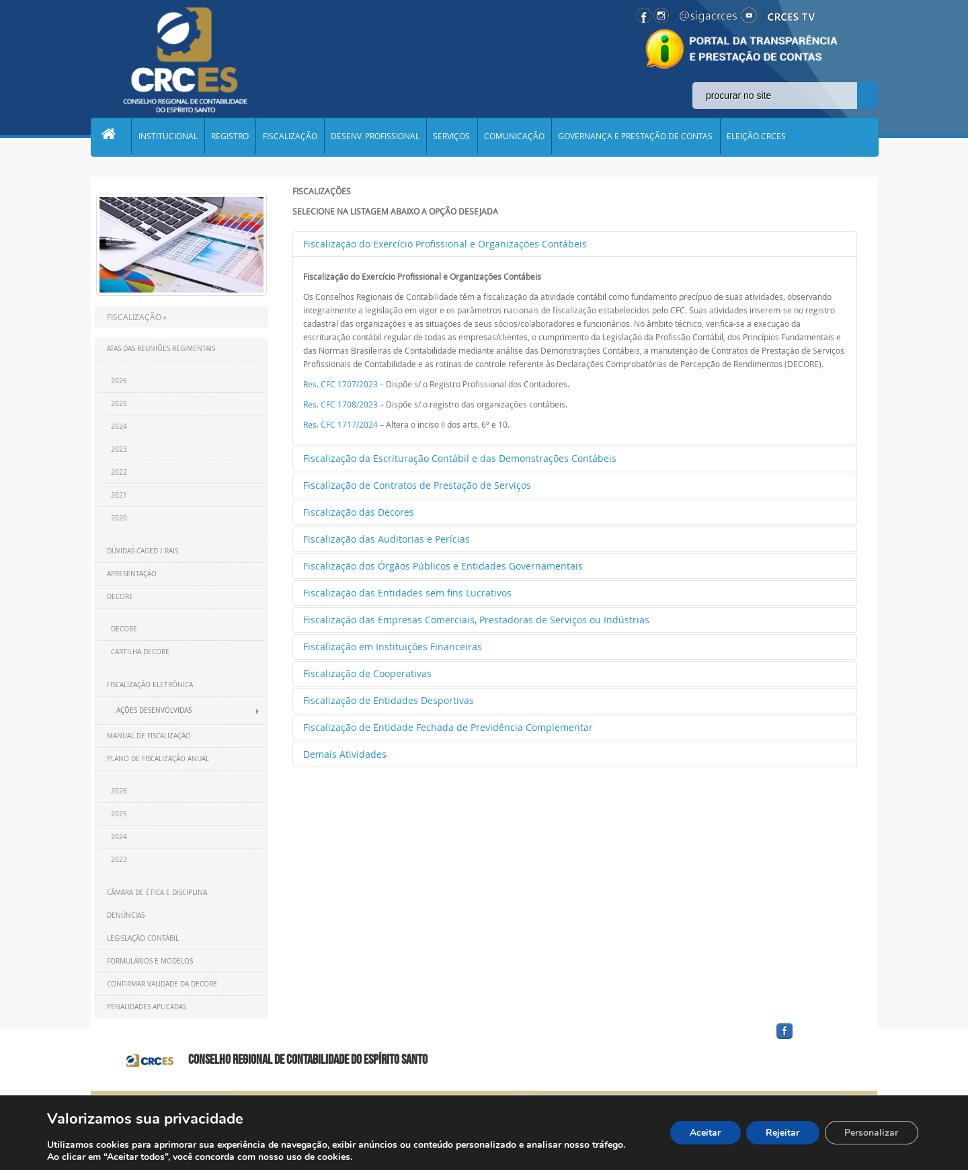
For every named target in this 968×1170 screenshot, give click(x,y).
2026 (119, 381)
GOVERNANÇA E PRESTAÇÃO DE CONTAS (643, 137)
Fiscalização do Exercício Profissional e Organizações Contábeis (445, 243)
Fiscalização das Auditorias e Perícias (386, 539)
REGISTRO (232, 137)
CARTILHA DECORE (140, 652)
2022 (119, 472)
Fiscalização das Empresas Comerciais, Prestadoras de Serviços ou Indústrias (476, 619)
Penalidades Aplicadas (146, 1007)
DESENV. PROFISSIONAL (379, 137)
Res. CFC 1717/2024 (340, 424)
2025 (119, 403)
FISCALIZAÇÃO (293, 137)
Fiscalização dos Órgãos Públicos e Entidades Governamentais (443, 565)
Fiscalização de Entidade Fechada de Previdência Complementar (448, 727)
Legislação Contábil (143, 938)
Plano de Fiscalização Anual (158, 758)
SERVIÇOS (457, 137)
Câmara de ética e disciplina (157, 892)
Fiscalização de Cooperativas (367, 673)
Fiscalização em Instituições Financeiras (392, 646)
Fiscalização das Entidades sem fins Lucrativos (407, 592)
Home (111, 137)
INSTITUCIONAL (169, 137)
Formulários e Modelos (150, 961)
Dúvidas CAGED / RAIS (142, 551)
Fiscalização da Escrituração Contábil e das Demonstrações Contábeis (459, 458)
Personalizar (871, 1132)
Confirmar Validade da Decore (162, 984)
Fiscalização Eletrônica (150, 684)
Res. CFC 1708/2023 (340, 404)
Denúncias (126, 915)
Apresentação (132, 574)
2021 (119, 495)
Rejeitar (782, 1132)
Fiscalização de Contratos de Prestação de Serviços (417, 485)
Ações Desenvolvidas (154, 710)
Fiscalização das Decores (358, 512)
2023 (119, 449)
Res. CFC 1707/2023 (340, 384)
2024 (119, 426)
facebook (816, 1039)
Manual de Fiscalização (149, 736)
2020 (119, 518)
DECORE (120, 596)
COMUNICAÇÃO (521, 137)
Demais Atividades (345, 754)
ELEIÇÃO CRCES (765, 137)
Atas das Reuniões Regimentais (161, 348)
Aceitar (703, 1132)
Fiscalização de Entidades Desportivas (388, 700)
